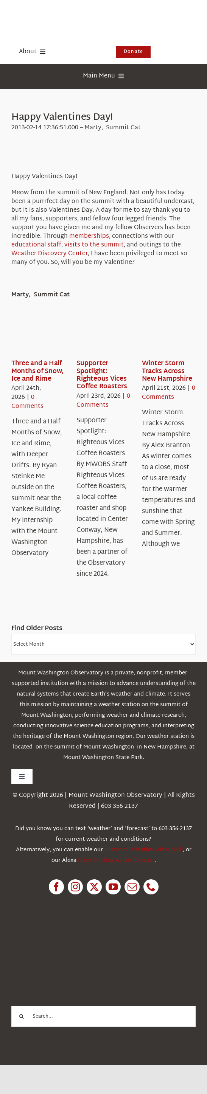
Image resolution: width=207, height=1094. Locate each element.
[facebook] (56, 886)
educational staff (36, 245)
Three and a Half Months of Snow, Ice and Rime (37, 371)
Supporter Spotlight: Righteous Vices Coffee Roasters (101, 375)
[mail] (132, 886)
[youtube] (113, 886)
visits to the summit (94, 245)
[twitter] (94, 886)
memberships (89, 236)
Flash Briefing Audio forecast (116, 860)
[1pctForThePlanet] (68, 937)
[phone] (151, 886)
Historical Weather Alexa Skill (143, 850)
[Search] (21, 1016)
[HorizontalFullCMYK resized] (68, 14)
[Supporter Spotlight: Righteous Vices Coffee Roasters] (103, 336)
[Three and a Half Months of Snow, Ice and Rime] (38, 336)
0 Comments (27, 402)
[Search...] (103, 1016)
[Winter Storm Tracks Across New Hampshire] (169, 336)
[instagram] (75, 886)
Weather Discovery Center (49, 253)
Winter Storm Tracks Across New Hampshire (167, 371)
